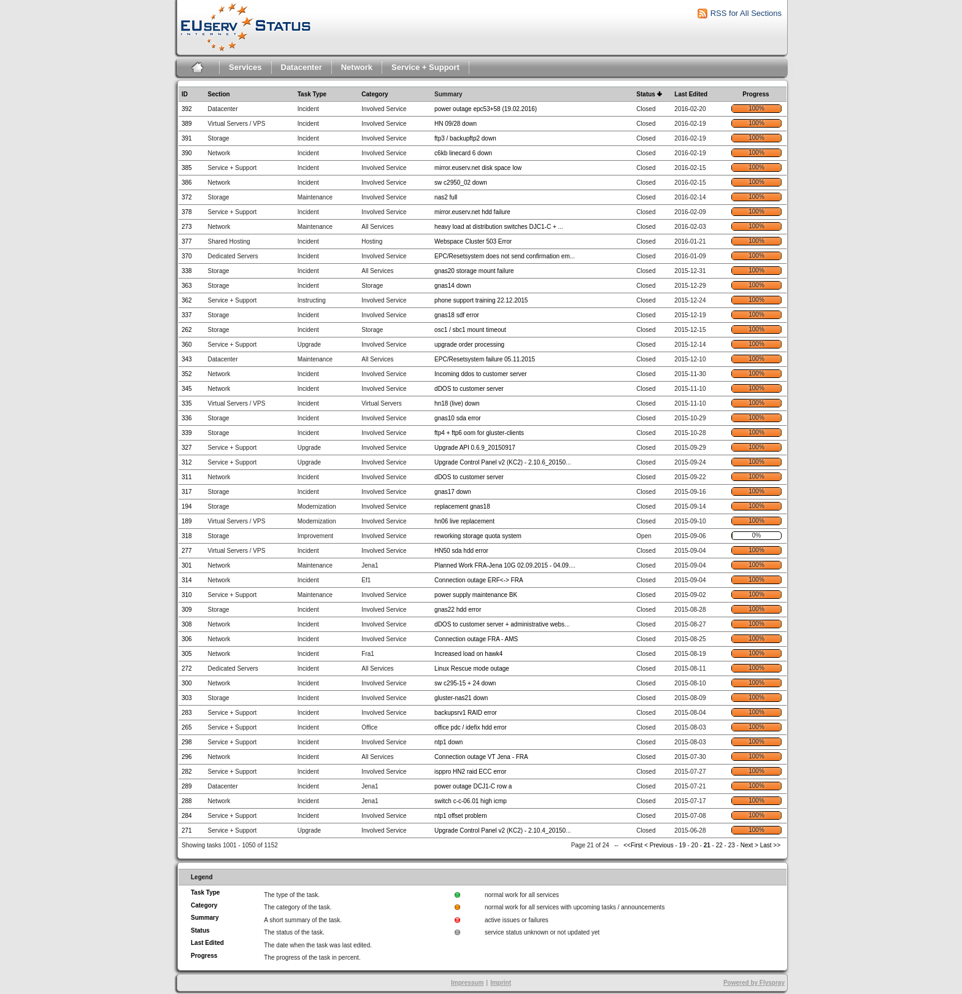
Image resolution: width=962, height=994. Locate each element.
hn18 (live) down (456, 403)
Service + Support (425, 67)
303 (187, 698)
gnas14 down (452, 285)
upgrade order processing (469, 344)
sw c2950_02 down (460, 182)
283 (187, 712)
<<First (633, 845)
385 (187, 167)
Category (374, 94)
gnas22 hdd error (457, 609)
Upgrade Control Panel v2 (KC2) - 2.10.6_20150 (500, 462)
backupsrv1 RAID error (465, 712)
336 (187, 418)
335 (187, 403)
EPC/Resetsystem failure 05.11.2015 (484, 359)
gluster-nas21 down (461, 698)
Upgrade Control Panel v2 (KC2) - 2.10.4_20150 (500, 830)
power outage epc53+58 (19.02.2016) (485, 109)
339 (187, 433)
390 (187, 153)
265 (187, 727)
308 (187, 624)
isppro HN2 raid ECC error (470, 771)
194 (187, 506)
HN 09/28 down (455, 123)
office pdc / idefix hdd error (470, 727)
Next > (749, 845)
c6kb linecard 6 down (463, 153)
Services (245, 67)
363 (187, 285)
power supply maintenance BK (475, 594)
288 (187, 801)
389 (187, 123)
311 (187, 477)
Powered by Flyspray (754, 982)
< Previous (659, 845)
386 (187, 182)
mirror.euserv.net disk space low (477, 167)
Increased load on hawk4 (468, 653)
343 (187, 359)
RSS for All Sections (746, 13)
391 (187, 138)
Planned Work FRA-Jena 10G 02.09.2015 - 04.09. (502, 565)
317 (187, 491)
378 (187, 212)
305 (187, 653)
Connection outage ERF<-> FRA (478, 580)
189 (187, 521)
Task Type (312, 94)
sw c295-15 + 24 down (465, 683)
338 (187, 271)
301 (187, 565)
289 (187, 786)
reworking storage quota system (477, 536)
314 (187, 580)
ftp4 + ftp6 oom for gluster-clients (479, 433)
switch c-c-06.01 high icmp (470, 801)
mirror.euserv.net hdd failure (472, 212)
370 (187, 256)
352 (187, 374)
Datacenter (301, 67)
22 (719, 845)
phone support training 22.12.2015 (481, 300)
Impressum (467, 982)
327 (187, 447)
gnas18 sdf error (456, 315)
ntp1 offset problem (460, 815)
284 (187, 815)
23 (731, 845)
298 (187, 742)
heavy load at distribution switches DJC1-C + (496, 226)
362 (187, 300)
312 (187, 462)
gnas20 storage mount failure (474, 271)
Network (356, 67)
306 (187, 639)
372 (187, 197)
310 (187, 594)
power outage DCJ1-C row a (473, 786)
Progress (755, 94)
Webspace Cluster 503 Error (473, 241)
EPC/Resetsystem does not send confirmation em (502, 256)
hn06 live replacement (464, 521)
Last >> (769, 845)
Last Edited (690, 94)
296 (187, 756)
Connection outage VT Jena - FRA (481, 756)
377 (187, 241)
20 (694, 845)
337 (187, 315)
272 (187, 668)
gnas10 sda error (457, 418)
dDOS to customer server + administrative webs (499, 624)
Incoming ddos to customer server (480, 374)
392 (187, 109)
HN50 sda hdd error (461, 550)
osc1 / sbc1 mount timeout (470, 329)
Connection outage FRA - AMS (476, 639)
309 (187, 609)
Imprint (500, 982)
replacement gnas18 (462, 506)
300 (187, 683)
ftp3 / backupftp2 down (465, 138)
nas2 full (445, 197)
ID (185, 94)
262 (187, 329)
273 (187, 226)
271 (187, 830)
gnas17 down (452, 491)
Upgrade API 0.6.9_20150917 (474, 447)
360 (187, 344)
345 (187, 388)
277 (187, 550)
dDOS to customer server (469, 388)
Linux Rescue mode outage (471, 668)
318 (187, 536)
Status (645, 94)
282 (187, 771)
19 (682, 845)
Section (219, 94)
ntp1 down (448, 742)
